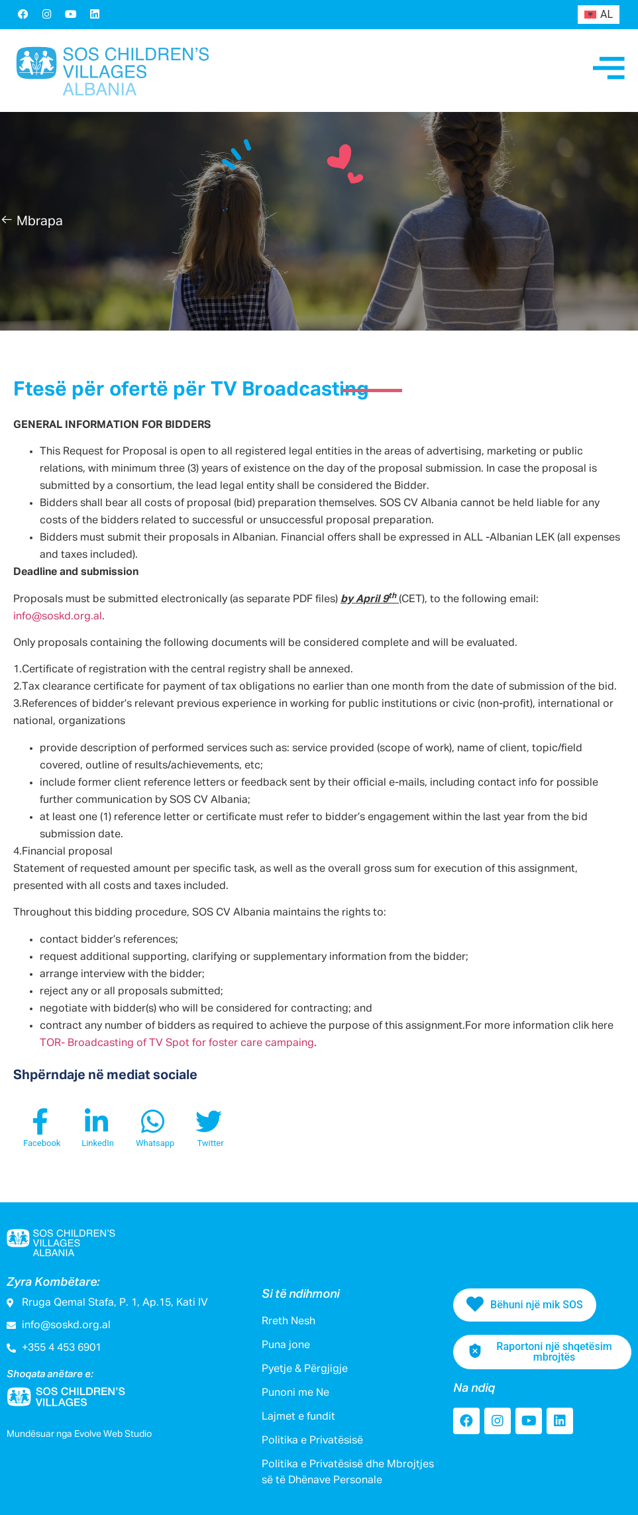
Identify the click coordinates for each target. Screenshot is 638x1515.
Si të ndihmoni (300, 1294)
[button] (31, 221)
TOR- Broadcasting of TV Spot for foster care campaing (177, 1043)
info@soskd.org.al (57, 616)
